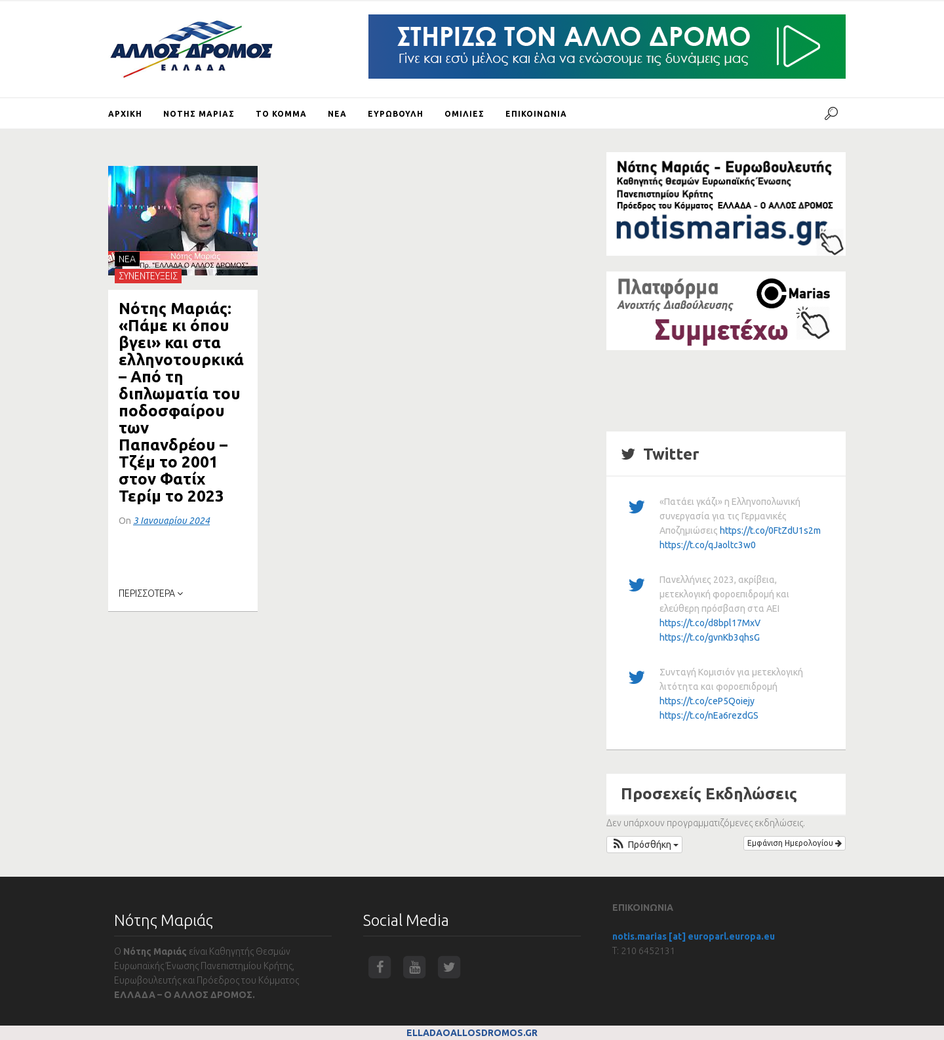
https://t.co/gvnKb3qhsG (709, 637)
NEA (127, 259)
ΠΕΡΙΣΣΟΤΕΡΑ (151, 593)
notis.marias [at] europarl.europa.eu (693, 936)
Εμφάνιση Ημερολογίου (794, 843)
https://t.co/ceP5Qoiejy (707, 701)
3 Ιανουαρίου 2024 (171, 520)
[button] (644, 844)
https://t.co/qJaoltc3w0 (707, 545)
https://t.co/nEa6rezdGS (708, 715)
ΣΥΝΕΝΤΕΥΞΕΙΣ (148, 276)
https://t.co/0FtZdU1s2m (770, 530)
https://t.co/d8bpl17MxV (709, 623)
